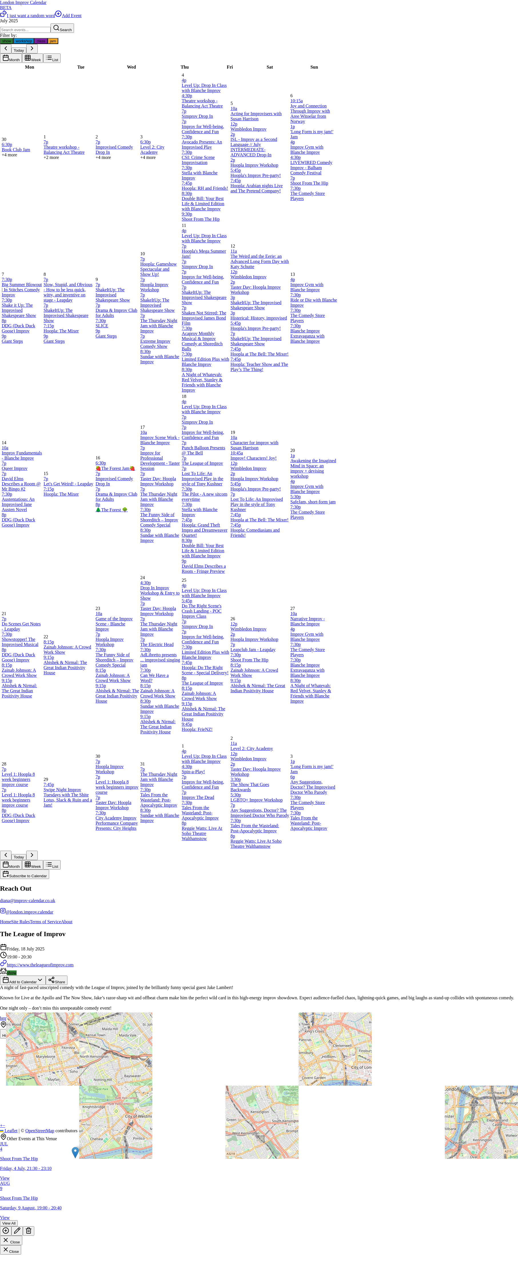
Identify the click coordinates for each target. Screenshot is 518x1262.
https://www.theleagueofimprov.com (36, 964)
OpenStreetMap (39, 1130)
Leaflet (8, 1130)
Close (11, 1240)
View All (8, 1223)
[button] (75, 1153)
